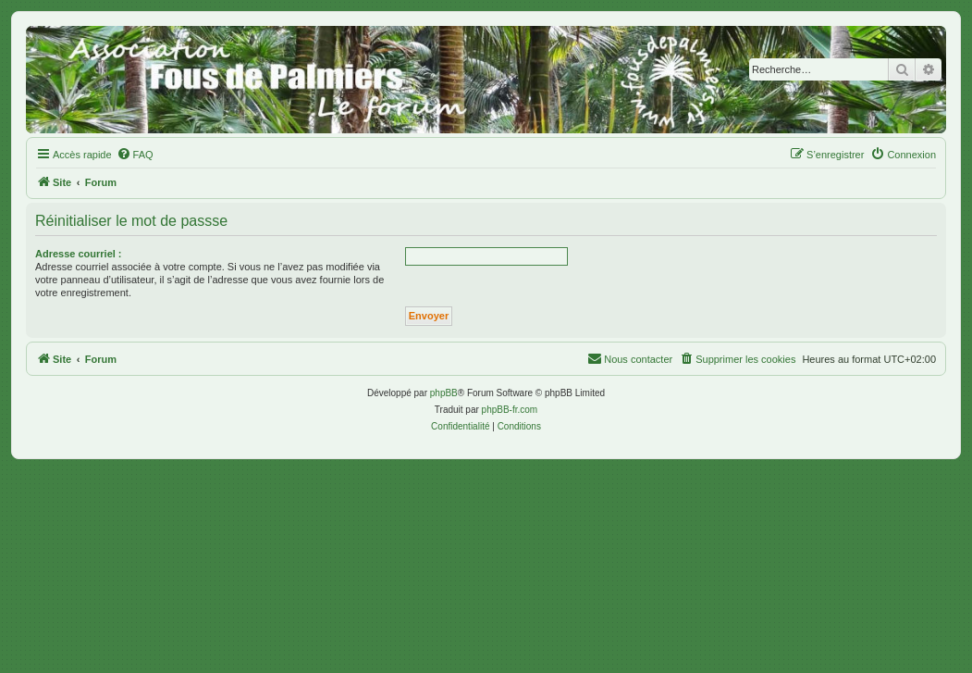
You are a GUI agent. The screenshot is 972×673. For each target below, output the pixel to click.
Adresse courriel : (78, 253)
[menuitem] (135, 154)
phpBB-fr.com (510, 410)
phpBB (444, 393)
